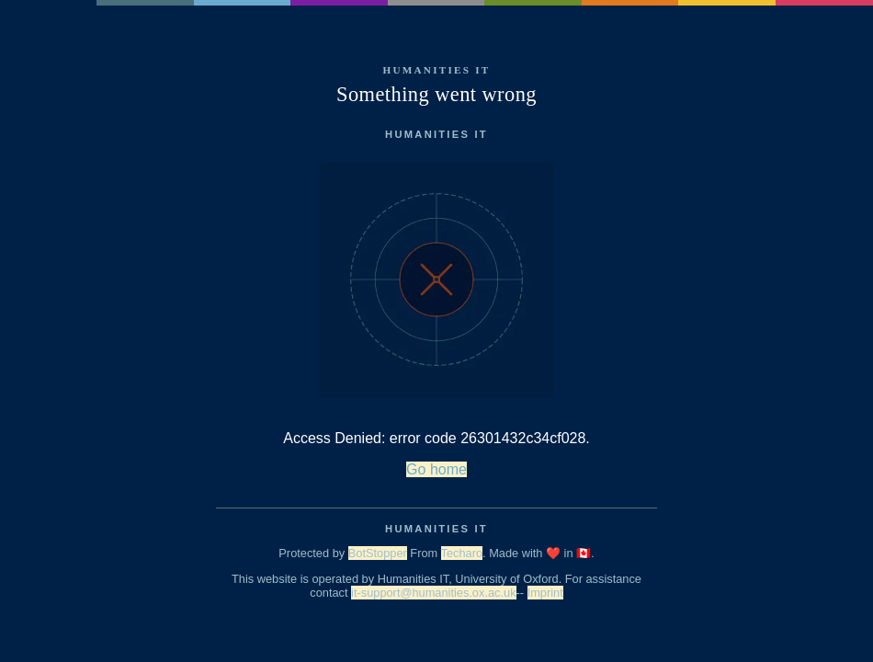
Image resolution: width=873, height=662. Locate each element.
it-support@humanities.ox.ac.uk (433, 592)
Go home (436, 469)
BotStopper (377, 553)
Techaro (462, 553)
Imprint (545, 592)
